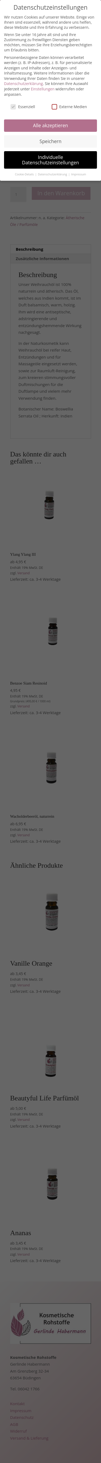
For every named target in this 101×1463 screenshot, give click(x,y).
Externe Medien (69, 106)
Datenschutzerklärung (23, 83)
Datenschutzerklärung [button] (53, 174)
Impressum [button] (78, 174)
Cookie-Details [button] (24, 174)
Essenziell (23, 106)
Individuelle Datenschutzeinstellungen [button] (50, 160)
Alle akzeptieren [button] (50, 125)
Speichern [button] (50, 141)
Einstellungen (43, 88)
